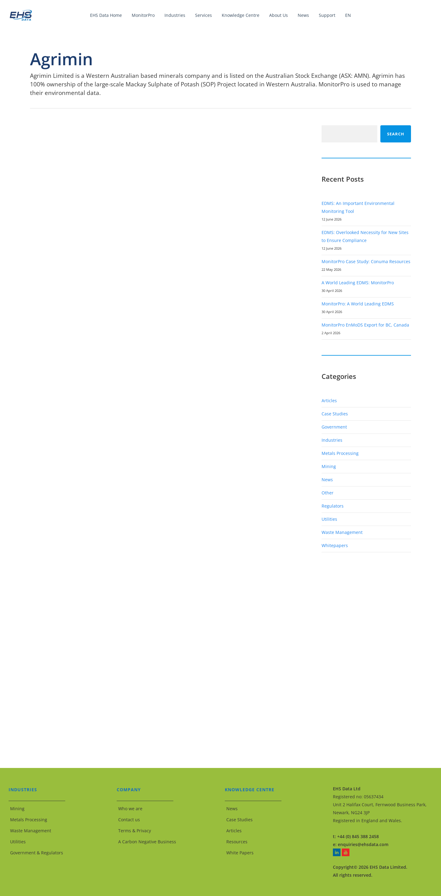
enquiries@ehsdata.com (363, 844)
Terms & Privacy (134, 831)
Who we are (130, 808)
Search (395, 134)
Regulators (333, 506)
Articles (329, 400)
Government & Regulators (36, 853)
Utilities (329, 519)
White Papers (240, 853)
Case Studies (335, 414)
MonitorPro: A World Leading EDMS (358, 304)
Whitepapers (335, 545)
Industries (332, 440)
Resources (236, 842)
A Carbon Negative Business (147, 842)
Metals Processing (340, 453)
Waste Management (342, 532)
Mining (329, 466)
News (327, 479)
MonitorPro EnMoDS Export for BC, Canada (365, 325)
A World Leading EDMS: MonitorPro (358, 282)
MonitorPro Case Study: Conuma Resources (366, 261)
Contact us (129, 819)
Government (334, 427)
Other (328, 493)
